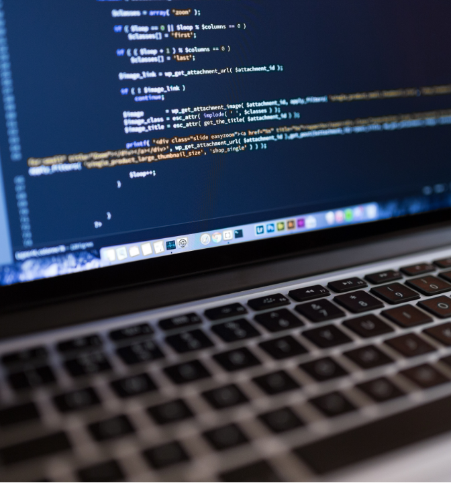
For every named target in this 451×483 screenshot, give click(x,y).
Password (35, 270)
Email (26, 218)
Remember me (60, 324)
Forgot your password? (66, 371)
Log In (241, 329)
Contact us (127, 417)
